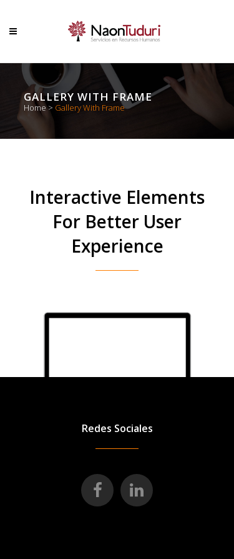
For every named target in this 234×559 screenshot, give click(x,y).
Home (35, 107)
